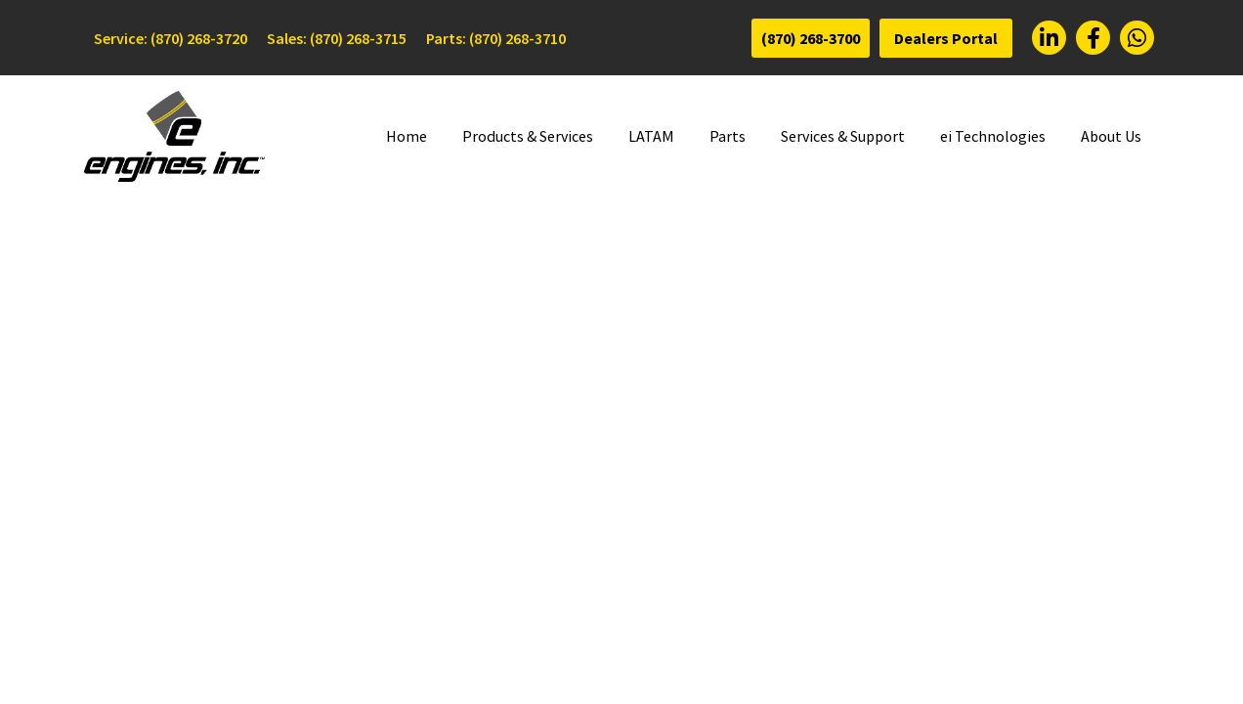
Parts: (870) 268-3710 (496, 38)
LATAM (651, 136)
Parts (727, 136)
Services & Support (843, 136)
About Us (1111, 136)
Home (406, 136)
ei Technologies (993, 136)
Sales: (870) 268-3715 (337, 38)
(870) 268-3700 (810, 38)
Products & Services (527, 136)
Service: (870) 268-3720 (170, 38)
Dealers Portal (946, 38)
